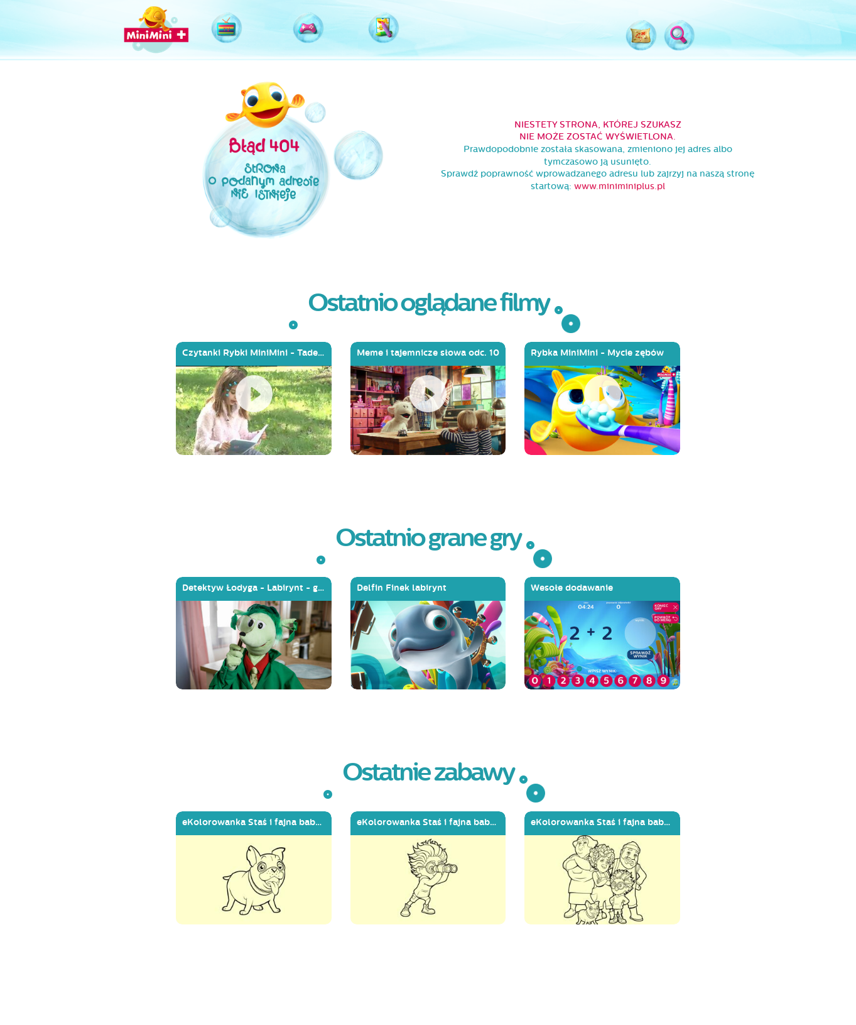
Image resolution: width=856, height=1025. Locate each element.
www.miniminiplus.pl (619, 186)
